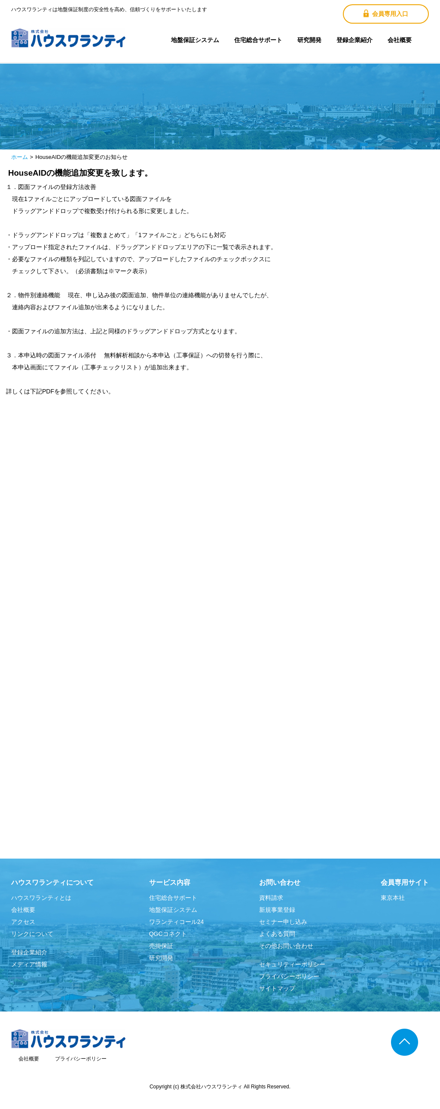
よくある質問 (277, 933)
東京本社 (393, 897)
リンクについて (32, 933)
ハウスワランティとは (41, 897)
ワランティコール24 (176, 921)
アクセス (23, 921)
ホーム (19, 157)
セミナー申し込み (283, 921)
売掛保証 (161, 945)
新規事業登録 (277, 909)
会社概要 (400, 40)
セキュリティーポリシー (292, 964)
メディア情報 (29, 964)
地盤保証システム (195, 40)
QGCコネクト (168, 933)
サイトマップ (277, 988)
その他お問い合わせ (286, 945)
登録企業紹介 (354, 40)
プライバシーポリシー (289, 976)
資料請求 (271, 897)
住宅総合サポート (258, 40)
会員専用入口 (386, 13)
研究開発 (309, 40)
